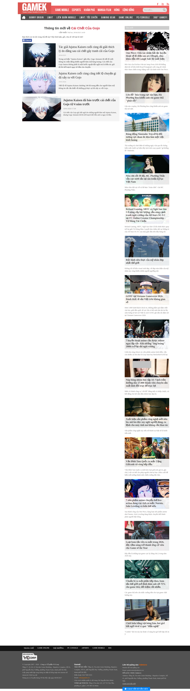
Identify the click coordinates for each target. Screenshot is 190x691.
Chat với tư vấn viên (136, 689)
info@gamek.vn (84, 678)
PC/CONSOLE (143, 17)
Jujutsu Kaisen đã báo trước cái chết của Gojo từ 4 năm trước (89, 102)
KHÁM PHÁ (89, 9)
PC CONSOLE (73, 648)
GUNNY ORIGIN (36, 17)
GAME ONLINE (126, 17)
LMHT (50, 17)
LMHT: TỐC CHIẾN (89, 17)
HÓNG (117, 9)
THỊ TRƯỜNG (58, 648)
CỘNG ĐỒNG (128, 9)
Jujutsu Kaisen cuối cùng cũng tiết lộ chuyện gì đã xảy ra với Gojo (87, 75)
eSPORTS (76, 9)
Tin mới (129, 28)
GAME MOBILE (62, 9)
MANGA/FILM (104, 9)
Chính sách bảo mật (129, 683)
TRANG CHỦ (29, 648)
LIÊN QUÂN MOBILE (66, 17)
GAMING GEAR (108, 17)
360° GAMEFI (160, 17)
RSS (109, 648)
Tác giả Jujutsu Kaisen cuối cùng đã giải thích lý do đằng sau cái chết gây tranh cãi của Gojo (86, 49)
